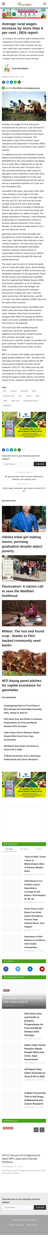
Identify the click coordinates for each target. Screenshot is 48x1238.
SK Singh (27, 930)
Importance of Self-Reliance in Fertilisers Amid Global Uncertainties (34, 942)
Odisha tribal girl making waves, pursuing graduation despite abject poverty (22, 544)
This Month (24, 849)
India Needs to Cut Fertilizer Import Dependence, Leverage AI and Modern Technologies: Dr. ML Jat (35, 890)
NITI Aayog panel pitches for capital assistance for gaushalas (21, 685)
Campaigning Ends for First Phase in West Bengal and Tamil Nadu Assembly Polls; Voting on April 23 (23, 709)
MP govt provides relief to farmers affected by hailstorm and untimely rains (24, 477)
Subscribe (40, 464)
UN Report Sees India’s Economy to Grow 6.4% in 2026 (34, 1076)
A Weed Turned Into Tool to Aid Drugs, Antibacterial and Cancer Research (35, 1101)
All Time (39, 849)
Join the (21, 88)
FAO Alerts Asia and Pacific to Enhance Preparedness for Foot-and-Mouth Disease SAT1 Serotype (23, 722)
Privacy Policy (31, 1228)
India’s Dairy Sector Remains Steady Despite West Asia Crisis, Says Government (21, 736)
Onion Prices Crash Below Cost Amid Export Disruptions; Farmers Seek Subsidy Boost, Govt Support (34, 918)
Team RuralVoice (20, 68)
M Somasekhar (29, 1110)
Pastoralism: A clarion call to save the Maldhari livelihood (22, 591)
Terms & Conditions (16, 1228)
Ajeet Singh (28, 1041)
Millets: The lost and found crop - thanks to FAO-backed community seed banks (23, 638)
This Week (9, 849)
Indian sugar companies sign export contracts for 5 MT (23, 489)
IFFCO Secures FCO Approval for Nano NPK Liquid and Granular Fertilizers (21, 1161)
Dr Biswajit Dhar (29, 951)
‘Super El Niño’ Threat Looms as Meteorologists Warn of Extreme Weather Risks (35, 864)
